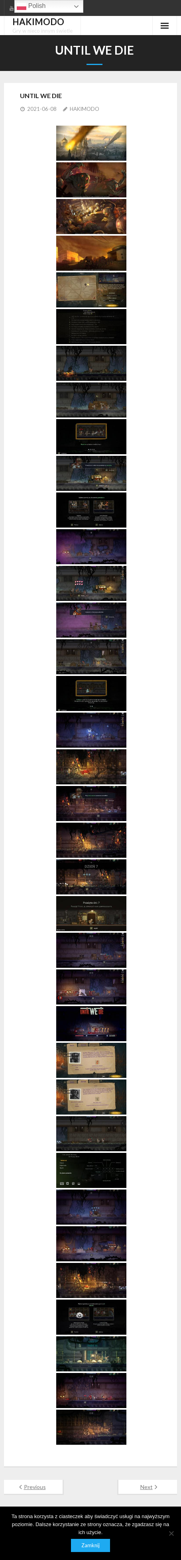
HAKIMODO (84, 109)
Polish (31, 6)
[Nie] (171, 1533)
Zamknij (90, 1545)
